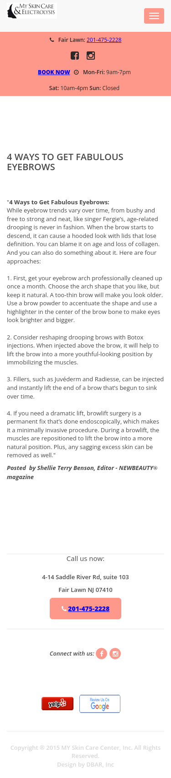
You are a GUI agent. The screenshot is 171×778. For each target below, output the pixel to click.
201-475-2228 (104, 40)
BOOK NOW (54, 72)
